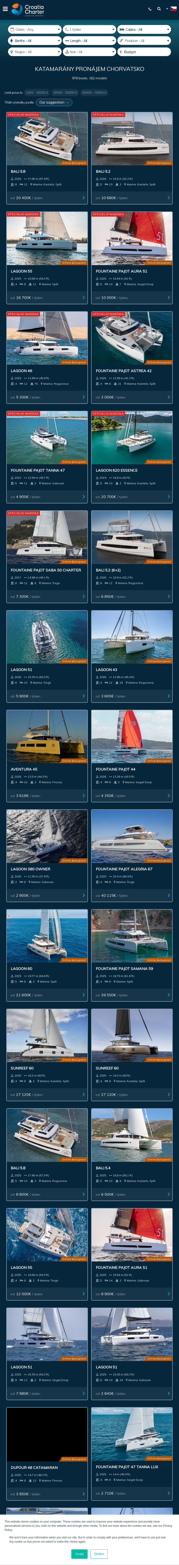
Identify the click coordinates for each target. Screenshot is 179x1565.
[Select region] (35, 51)
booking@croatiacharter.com (90, 1400)
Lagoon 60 (76, 600)
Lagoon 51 (76, 425)
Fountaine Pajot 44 (85, 513)
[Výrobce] (144, 40)
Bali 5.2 (72, 153)
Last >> (130, 1196)
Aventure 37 (20, 1135)
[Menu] (4, 9)
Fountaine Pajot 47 (85, 955)
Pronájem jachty (24, 1285)
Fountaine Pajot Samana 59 (141, 603)
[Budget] (144, 51)
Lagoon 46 (76, 241)
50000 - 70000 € (94, 92)
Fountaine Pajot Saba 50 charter (146, 335)
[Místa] (35, 40)
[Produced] (89, 51)
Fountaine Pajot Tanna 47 (24, 335)
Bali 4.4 (14, 1047)
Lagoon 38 (134, 1048)
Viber (89, 1392)
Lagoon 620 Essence (86, 333)
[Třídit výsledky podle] (54, 102)
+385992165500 (92, 1381)
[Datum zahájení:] (35, 29)
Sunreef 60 (18, 687)
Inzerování (113, 1285)
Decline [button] (99, 1554)
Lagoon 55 (134, 153)
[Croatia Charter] (28, 9)
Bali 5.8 (14, 153)
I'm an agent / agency (26, 1449)
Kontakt (79, 1295)
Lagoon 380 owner (143, 513)
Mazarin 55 (135, 1135)
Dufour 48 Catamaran (147, 867)
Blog (166, 1285)
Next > (116, 1196)
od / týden (24, 185)
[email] (43, 1437)
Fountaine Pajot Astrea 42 (141, 243)
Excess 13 (75, 1048)
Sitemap (99, 1295)
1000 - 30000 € (37, 92)
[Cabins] (144, 29)
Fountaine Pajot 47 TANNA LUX (27, 957)
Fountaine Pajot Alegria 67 (24, 603)
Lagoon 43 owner (142, 955)
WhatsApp (89, 1386)
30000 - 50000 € (65, 92)
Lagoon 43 (134, 425)
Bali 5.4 (14, 774)
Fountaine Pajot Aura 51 (30, 243)
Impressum (139, 1285)
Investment (88, 1285)
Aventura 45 (20, 513)
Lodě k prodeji (58, 1285)
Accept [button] (79, 1554)
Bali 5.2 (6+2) (19, 425)
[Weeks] (89, 29)
